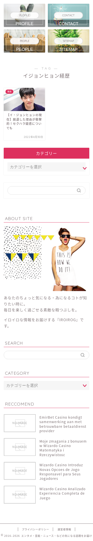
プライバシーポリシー (35, 529)
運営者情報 (64, 529)
